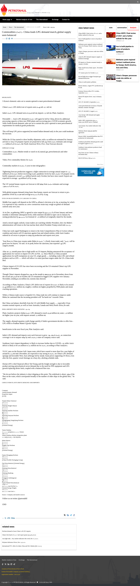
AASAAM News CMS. (45, 582)
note (110, 28)
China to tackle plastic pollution (87, 82)
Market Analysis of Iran (24, 20)
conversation (122, 28)
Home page (7, 20)
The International (42, 20)
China (13, 518)
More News (100, 164)
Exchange (54, 20)
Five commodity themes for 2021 (20, 160)
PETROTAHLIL (19, 582)
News (10, 27)
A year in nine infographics (35, 166)
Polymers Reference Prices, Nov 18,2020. (14, 542)
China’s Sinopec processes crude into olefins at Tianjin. (126, 78)
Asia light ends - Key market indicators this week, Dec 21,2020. (20, 539)
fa (137, 2)
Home (5, 27)
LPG (8, 518)
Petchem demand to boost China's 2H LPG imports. (16, 531)
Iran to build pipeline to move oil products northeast (125, 49)
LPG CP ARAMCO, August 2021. (88, 111)
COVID (55, 121)
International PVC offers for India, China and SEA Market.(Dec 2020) (22, 546)
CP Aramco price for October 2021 (88, 73)
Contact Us (66, 20)
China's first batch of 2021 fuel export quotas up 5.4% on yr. (19, 535)
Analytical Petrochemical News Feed (13, 569)
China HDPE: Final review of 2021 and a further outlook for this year (126, 36)
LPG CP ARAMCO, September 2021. (89, 102)
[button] (11, 19)
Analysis (133, 28)
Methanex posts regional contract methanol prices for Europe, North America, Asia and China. (90, 46)
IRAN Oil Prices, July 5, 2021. (87, 158)
